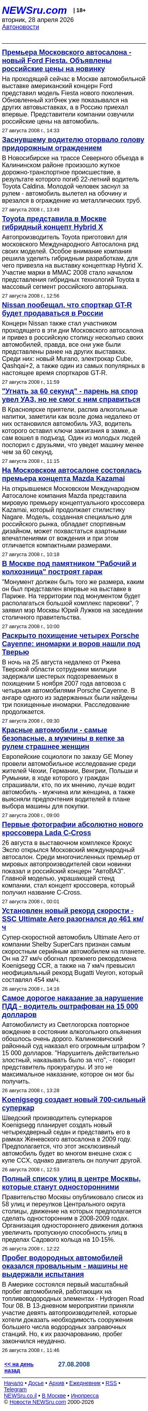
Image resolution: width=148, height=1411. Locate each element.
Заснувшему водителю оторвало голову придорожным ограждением (73, 144)
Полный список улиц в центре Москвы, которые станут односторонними (71, 1183)
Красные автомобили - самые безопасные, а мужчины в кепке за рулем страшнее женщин (63, 738)
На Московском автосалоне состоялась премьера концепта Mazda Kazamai (72, 474)
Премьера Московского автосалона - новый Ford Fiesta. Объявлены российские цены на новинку (66, 60)
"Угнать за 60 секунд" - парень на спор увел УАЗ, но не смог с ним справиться (71, 395)
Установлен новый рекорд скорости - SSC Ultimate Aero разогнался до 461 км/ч (73, 919)
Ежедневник (85, 1383)
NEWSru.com (34, 10)
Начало (13, 1383)
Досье (36, 1383)
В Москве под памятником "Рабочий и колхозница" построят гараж (69, 568)
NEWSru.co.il (20, 1396)
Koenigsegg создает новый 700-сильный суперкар (74, 1104)
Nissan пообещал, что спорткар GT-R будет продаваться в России (67, 309)
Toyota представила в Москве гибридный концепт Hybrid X (54, 223)
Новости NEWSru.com (37, 1402)
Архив (56, 1383)
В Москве (54, 1396)
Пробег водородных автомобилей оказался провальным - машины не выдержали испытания (65, 1266)
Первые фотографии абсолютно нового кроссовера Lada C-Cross (72, 829)
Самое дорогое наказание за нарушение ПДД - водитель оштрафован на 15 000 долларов (72, 1006)
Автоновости (20, 27)
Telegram (15, 1389)
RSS (111, 1383)
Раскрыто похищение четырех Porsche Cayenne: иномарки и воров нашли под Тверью (71, 644)
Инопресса (85, 1396)
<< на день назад (19, 1367)
